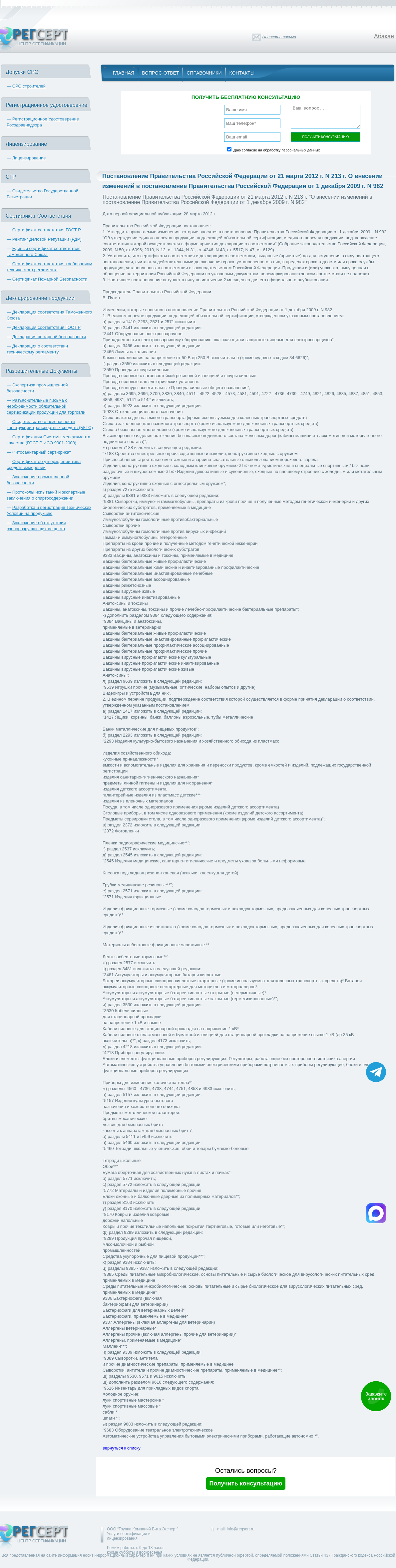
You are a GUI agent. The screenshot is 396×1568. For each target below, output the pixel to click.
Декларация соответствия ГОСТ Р (46, 327)
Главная (123, 73)
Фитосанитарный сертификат (41, 452)
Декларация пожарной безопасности (49, 336)
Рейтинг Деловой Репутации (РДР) (47, 239)
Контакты (242, 73)
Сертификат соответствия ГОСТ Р (46, 229)
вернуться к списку (122, 1448)
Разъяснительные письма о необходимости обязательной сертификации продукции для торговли (46, 406)
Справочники (204, 73)
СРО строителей (29, 86)
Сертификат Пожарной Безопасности (50, 279)
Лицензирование (29, 157)
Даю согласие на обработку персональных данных (276, 150)
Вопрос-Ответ (160, 73)
